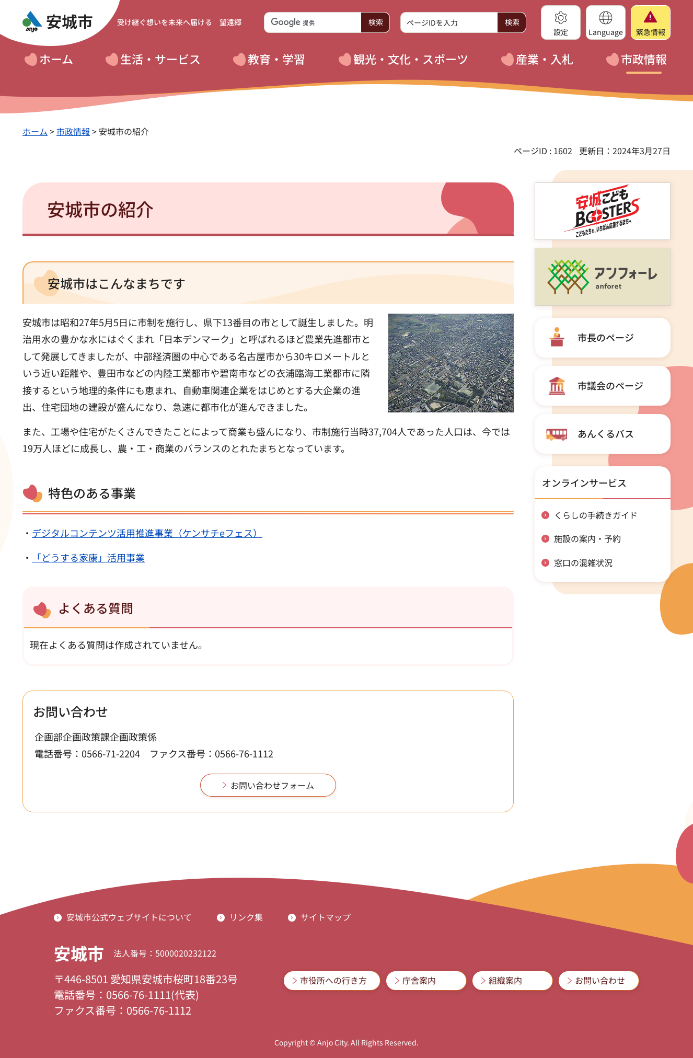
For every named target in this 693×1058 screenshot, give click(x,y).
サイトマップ (326, 917)
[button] (561, 22)
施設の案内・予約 (587, 538)
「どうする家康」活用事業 (88, 557)
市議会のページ (610, 385)
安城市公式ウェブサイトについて (129, 917)
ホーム (35, 131)
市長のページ (606, 337)
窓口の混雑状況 (583, 562)
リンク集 (246, 917)
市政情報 (73, 131)
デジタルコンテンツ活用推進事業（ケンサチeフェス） (147, 532)
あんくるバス (606, 433)
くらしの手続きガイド (596, 515)
